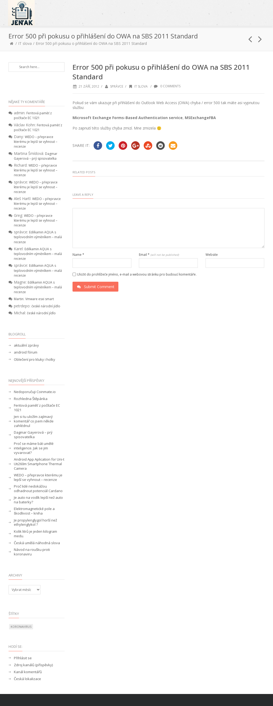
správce (116, 86)
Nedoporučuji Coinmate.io (35, 392)
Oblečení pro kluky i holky (34, 359)
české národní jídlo (45, 306)
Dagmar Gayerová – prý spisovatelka (35, 156)
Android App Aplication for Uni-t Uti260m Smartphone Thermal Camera (39, 464)
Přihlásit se (23, 658)
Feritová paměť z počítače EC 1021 (33, 115)
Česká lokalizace (27, 679)
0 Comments (167, 86)
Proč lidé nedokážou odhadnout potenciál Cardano (38, 488)
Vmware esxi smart (39, 299)
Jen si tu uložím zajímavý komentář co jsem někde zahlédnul (34, 421)
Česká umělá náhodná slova (37, 543)
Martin (18, 299)
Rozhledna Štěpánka (30, 399)
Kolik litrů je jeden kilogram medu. (35, 533)
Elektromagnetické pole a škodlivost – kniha (34, 511)
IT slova (25, 43)
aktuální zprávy (26, 345)
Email (159, 255)
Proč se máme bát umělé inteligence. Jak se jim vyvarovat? (34, 448)
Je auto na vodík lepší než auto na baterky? (38, 499)
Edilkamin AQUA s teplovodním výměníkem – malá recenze (38, 237)
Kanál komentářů (28, 672)
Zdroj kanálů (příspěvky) (33, 665)
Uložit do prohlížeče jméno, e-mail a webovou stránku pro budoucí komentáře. (136, 274)
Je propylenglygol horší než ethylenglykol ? (35, 522)
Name (78, 255)
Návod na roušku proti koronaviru (32, 551)
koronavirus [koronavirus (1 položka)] (21, 627)
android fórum (25, 352)
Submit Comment (95, 286)
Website (212, 255)
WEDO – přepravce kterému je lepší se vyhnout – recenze (35, 142)
